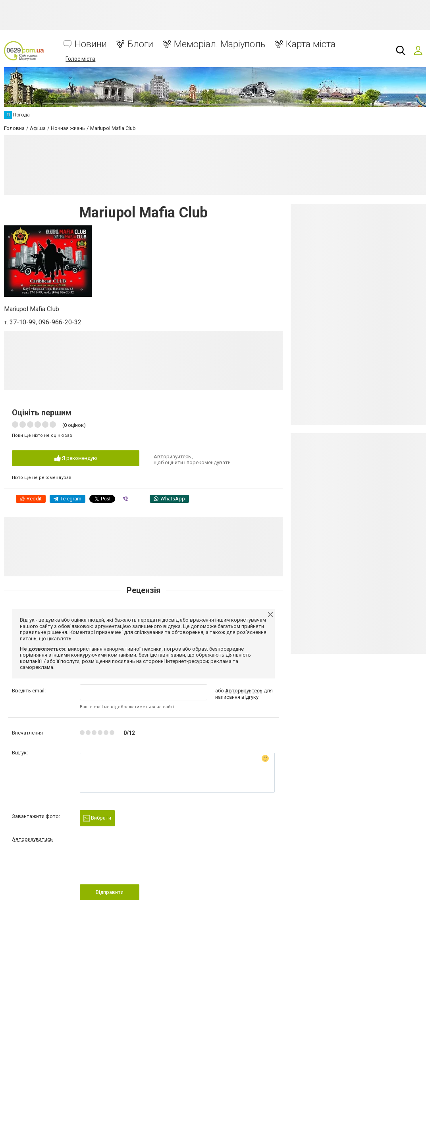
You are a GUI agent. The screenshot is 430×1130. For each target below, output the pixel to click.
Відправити (109, 892)
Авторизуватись (32, 839)
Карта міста (311, 44)
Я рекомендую (75, 458)
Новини (91, 44)
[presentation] (140, 865)
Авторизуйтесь (173, 456)
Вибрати (97, 818)
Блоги (140, 44)
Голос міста (80, 59)
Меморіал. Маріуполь (219, 44)
